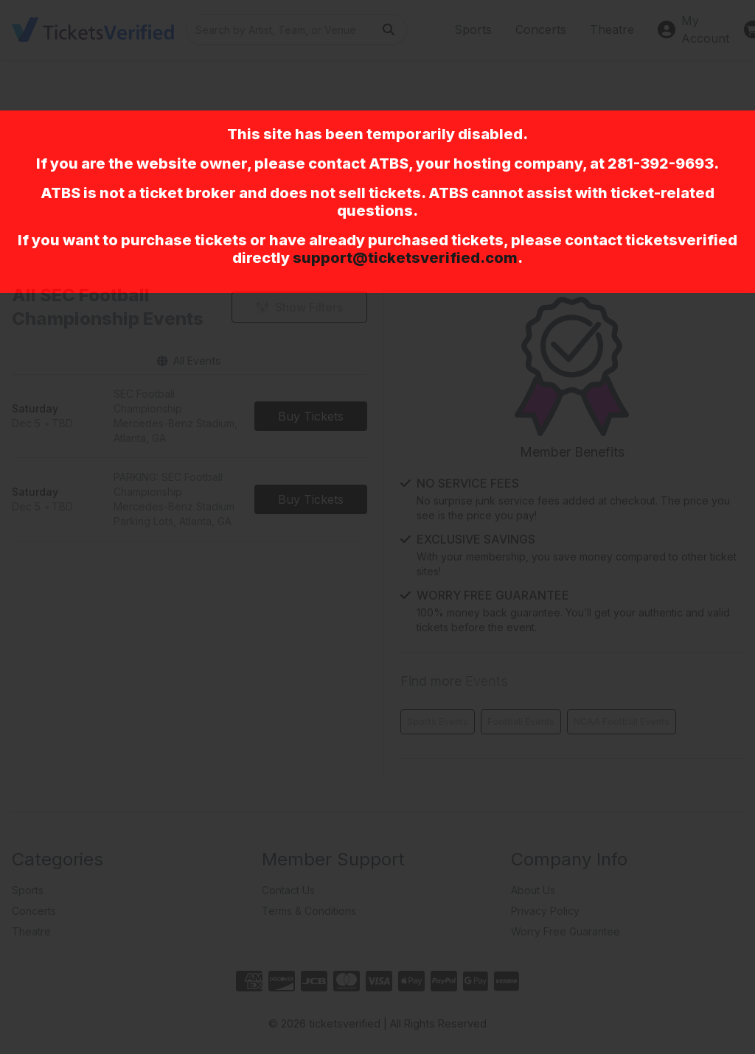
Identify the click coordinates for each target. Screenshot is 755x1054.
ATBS (388, 163)
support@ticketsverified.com (405, 258)
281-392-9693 (661, 163)
